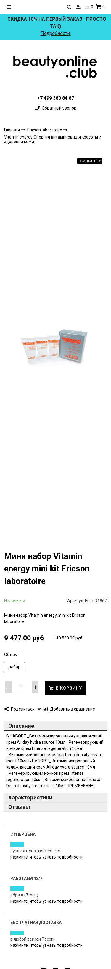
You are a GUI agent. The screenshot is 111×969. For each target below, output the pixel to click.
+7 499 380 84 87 (55, 98)
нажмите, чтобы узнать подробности (46, 857)
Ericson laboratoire (45, 130)
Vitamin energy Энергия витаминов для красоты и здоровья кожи (52, 139)
